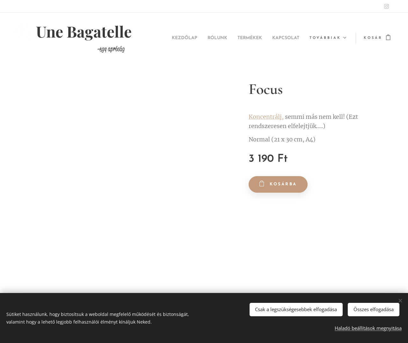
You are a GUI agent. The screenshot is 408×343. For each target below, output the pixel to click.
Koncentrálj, (266, 116)
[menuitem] (170, 38)
